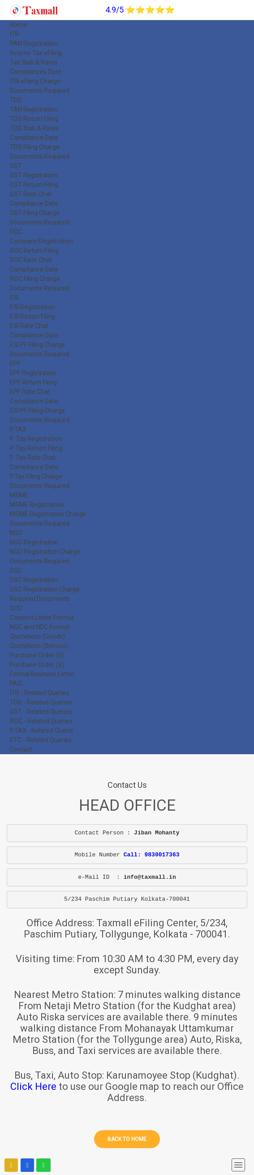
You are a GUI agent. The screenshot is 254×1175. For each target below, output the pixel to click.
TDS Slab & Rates (34, 128)
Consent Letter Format (42, 617)
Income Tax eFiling (36, 52)
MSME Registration (37, 504)
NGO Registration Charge (45, 551)
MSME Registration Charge (48, 514)
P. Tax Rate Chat (33, 457)
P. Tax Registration (36, 438)
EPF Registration (33, 372)
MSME (19, 495)
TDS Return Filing (34, 118)
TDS (16, 100)
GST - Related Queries (41, 711)
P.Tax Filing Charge (36, 476)
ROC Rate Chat (31, 260)
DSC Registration (34, 579)
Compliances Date (35, 71)
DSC (16, 570)
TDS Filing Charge (35, 147)
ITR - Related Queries (39, 692)
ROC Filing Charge (35, 278)
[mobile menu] (238, 1164)
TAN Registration (34, 109)
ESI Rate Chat (29, 325)
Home (18, 24)
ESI (14, 297)
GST (16, 165)
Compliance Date (34, 137)
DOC (16, 608)
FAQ (16, 683)
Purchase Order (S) (37, 664)
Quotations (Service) (39, 645)
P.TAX (18, 429)
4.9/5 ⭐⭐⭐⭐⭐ (140, 9)
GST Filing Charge (35, 212)
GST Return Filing (34, 184)
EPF (15, 363)
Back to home (127, 1139)
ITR (14, 34)
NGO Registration (34, 542)
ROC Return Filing (34, 250)
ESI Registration (32, 307)
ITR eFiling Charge (35, 81)
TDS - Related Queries (41, 702)
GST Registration (34, 175)
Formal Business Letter (42, 674)
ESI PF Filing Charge (37, 344)
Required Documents (39, 598)
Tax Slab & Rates (33, 62)
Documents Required (39, 90)
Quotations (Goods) (37, 636)
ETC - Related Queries (41, 739)
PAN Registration (34, 43)
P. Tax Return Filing (36, 448)
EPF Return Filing (33, 382)
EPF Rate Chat (30, 391)
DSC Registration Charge (45, 589)
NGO (16, 532)
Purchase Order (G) (37, 655)
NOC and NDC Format (40, 627)
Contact (21, 749)
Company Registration (41, 241)
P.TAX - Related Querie (41, 730)
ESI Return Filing (32, 316)
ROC (16, 231)
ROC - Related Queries (41, 721)
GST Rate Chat (31, 194)
